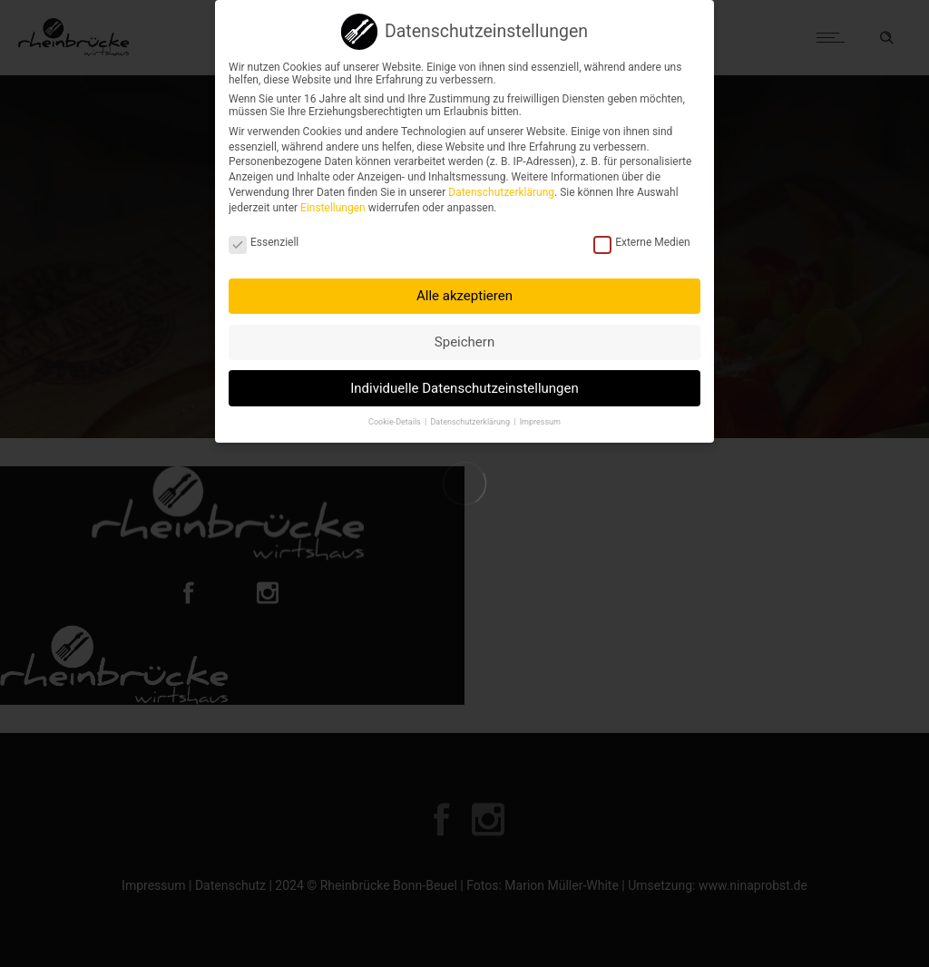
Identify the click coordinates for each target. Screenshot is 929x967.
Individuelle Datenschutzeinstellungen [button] (464, 382)
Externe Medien (641, 236)
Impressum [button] (540, 415)
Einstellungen (333, 201)
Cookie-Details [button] (395, 415)
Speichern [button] (464, 335)
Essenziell (263, 236)
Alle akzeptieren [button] (464, 290)
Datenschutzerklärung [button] (471, 415)
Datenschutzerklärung (501, 187)
